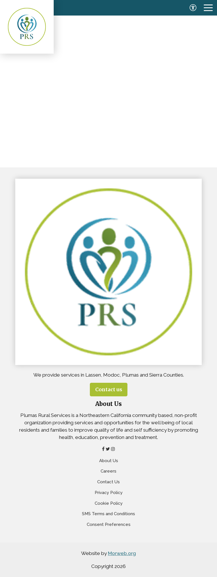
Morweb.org (122, 553)
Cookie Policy (109, 503)
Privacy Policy (109, 492)
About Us (108, 460)
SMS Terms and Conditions (108, 513)
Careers (108, 471)
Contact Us (108, 481)
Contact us (108, 389)
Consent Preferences (109, 524)
